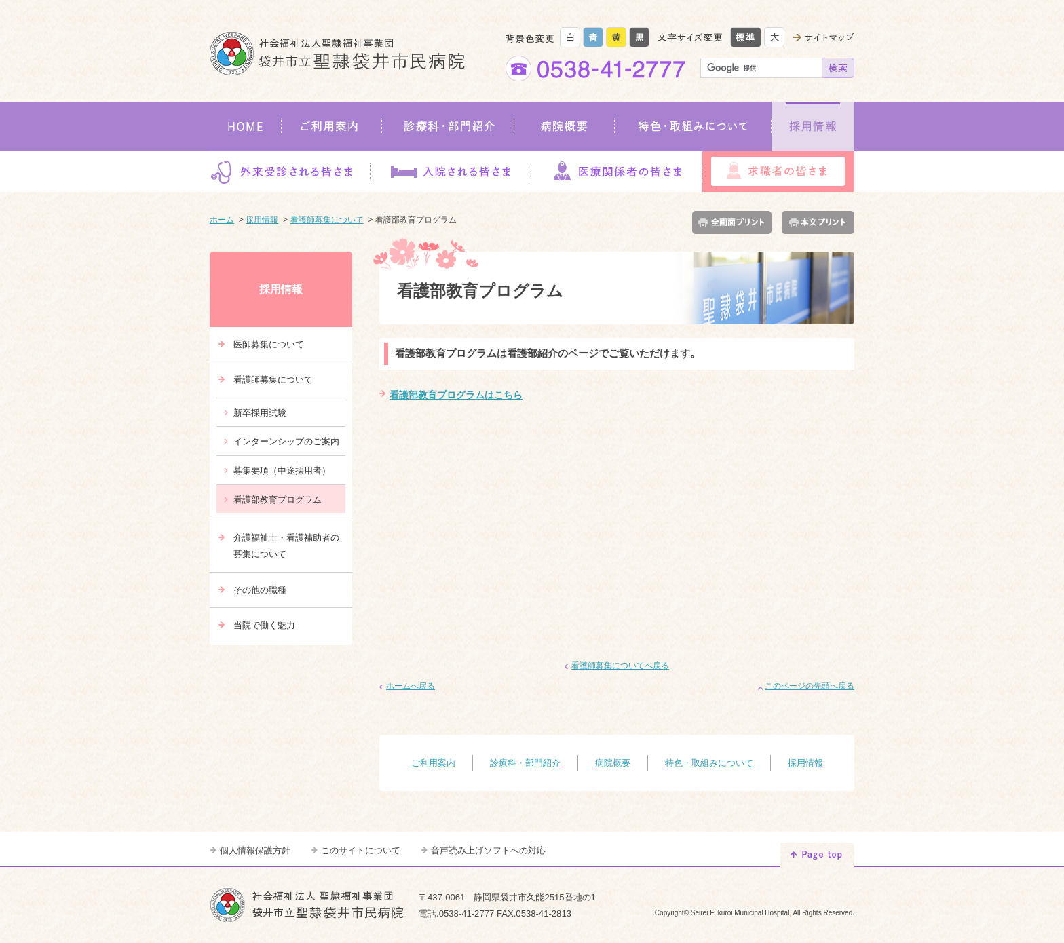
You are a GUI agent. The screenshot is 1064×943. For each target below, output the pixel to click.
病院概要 (564, 126)
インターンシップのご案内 (286, 441)
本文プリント (815, 222)
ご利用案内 (332, 126)
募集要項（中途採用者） (281, 470)
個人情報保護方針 (255, 850)
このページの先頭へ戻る (809, 686)
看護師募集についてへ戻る (620, 665)
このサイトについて (360, 850)
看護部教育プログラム (277, 500)
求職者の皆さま (778, 171)
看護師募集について (327, 220)
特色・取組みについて (693, 126)
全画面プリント (734, 222)
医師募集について (268, 344)
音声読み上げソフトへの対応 (488, 850)
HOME (246, 126)
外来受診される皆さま (290, 171)
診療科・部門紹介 (448, 126)
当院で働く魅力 (264, 625)
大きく (774, 37)
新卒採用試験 (259, 413)
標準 (745, 37)
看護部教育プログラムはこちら (456, 395)
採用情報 (813, 126)
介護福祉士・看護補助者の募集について (286, 546)
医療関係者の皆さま (615, 171)
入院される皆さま (449, 171)
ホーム (222, 220)
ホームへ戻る (410, 686)
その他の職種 (259, 590)
